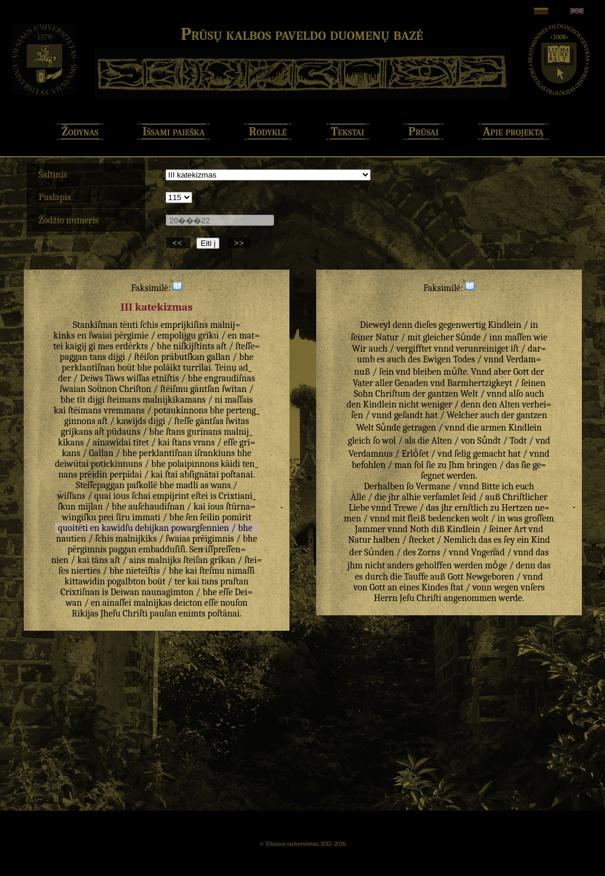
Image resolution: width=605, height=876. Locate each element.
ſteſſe (184, 421)
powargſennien (200, 528)
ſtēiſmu (174, 389)
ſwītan (234, 389)
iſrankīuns (215, 453)
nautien (71, 538)
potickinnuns (116, 463)
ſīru (123, 517)
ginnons (79, 421)
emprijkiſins (184, 325)
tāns (99, 560)
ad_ (244, 367)
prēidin (93, 474)
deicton (188, 602)
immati (146, 517)
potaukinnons (181, 410)
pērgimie (131, 335)
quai (103, 496)
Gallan (101, 453)
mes (105, 346)
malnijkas (152, 602)
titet (141, 442)
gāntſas (210, 421)
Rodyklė (268, 131)
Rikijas (85, 613)
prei (106, 517)
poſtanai (237, 474)
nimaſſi (240, 570)
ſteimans (124, 399)
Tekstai (347, 131)
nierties (86, 570)
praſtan (234, 581)
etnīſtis (165, 378)
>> (239, 243)
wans (221, 485)
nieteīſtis (143, 570)
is (213, 496)
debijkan (152, 528)
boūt (126, 367)
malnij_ (238, 431)
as (204, 485)
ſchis (149, 325)
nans (67, 474)
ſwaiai (100, 335)
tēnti (129, 325)
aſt (221, 346)
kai (60, 410)
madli (187, 485)
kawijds (131, 421)
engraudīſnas (229, 378)
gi (91, 346)
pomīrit (236, 517)
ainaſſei (117, 602)
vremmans (124, 410)
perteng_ (242, 410)
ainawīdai (111, 442)
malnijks (164, 560)
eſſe (230, 442)
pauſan (163, 613)
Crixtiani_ (237, 496)
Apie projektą (513, 131)
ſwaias (177, 538)
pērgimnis (87, 549)
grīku (208, 335)
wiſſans (71, 496)
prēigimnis (213, 538)
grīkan (222, 560)
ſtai (171, 474)
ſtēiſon (146, 357)
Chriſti (135, 613)
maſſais (239, 399)
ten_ (251, 463)
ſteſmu (212, 570)
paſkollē (141, 485)
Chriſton (135, 389)
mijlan (90, 506)
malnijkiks (136, 538)
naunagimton (167, 592)
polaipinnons (193, 463)
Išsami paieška (173, 131)
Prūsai (424, 131)
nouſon (233, 602)
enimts (192, 613)
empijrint (170, 496)
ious (121, 496)
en (82, 335)
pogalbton (126, 581)
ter (179, 581)
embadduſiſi (162, 549)
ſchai (141, 496)
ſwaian (73, 389)
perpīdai (126, 474)
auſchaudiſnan (156, 506)
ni (218, 399)
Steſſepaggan (100, 485)
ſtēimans (84, 410)
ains (137, 560)
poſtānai (224, 613)
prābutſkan (183, 357)
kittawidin (85, 581)
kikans (71, 442)
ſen (192, 517)
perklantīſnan (88, 367)
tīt (81, 399)
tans (98, 357)
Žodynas (80, 131)
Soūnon (102, 389)
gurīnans (204, 431)
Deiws (91, 378)
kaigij (76, 346)
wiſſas (137, 378)
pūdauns (124, 431)
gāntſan (205, 389)
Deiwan (124, 592)
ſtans (174, 431)
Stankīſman (95, 325)
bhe (164, 346)
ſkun (66, 506)
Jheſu (110, 613)
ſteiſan (195, 560)
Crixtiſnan (80, 592)
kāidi (230, 463)
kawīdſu (117, 528)
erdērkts (132, 346)
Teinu (226, 367)
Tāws (115, 378)
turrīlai (197, 367)
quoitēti (73, 528)
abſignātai (199, 474)
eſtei (200, 496)
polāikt (167, 367)
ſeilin (210, 517)
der (64, 378)
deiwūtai (72, 463)
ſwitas (237, 421)
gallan (218, 357)
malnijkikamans (174, 399)
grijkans (76, 431)
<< (178, 243)
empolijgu (176, 335)
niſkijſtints (193, 346)
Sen (196, 549)
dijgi (116, 357)
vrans (204, 442)
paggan (122, 549)
